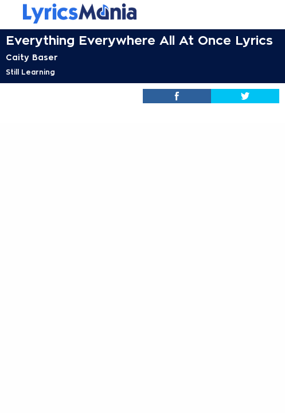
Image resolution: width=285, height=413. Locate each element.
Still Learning (30, 72)
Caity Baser (32, 57)
